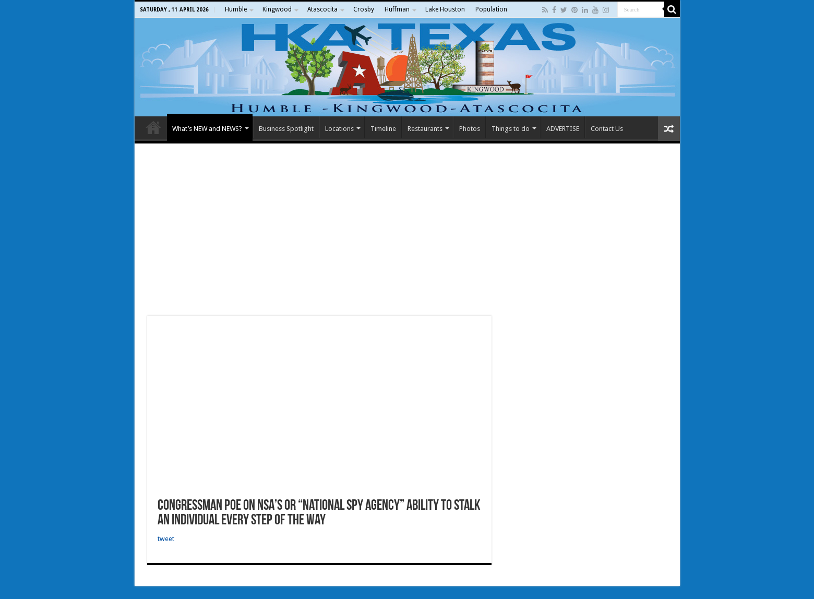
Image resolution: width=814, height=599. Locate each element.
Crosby (363, 9)
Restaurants (425, 129)
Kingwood (277, 9)
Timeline (383, 129)
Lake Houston (445, 9)
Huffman (397, 9)
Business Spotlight (286, 129)
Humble (236, 9)
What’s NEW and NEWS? (207, 129)
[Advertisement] (407, 230)
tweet (166, 539)
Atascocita (322, 9)
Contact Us (607, 129)
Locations (339, 129)
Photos (469, 129)
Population (491, 9)
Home (153, 127)
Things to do (511, 129)
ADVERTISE (562, 129)
